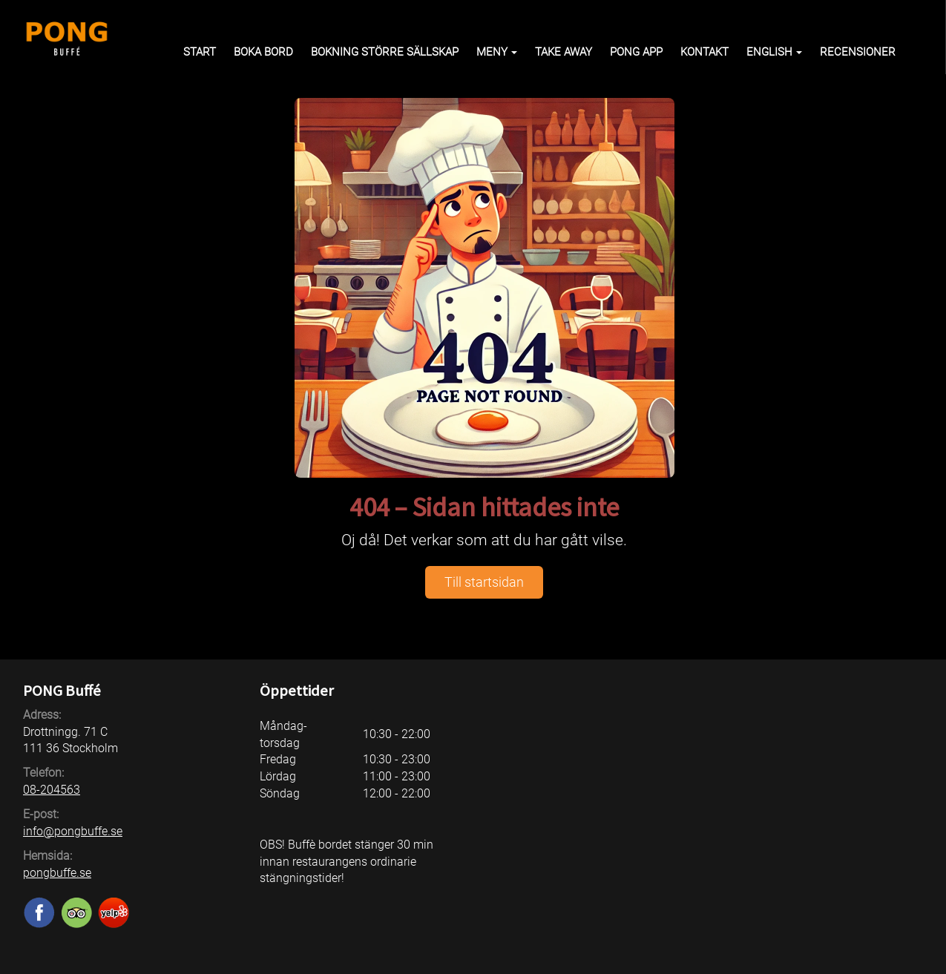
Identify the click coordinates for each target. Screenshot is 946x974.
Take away (563, 52)
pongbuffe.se (57, 873)
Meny (496, 52)
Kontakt (704, 52)
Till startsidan (484, 582)
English (774, 52)
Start (199, 52)
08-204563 (51, 790)
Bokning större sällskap (385, 52)
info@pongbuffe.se (72, 831)
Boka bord (263, 52)
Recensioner (858, 52)
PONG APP (636, 52)
